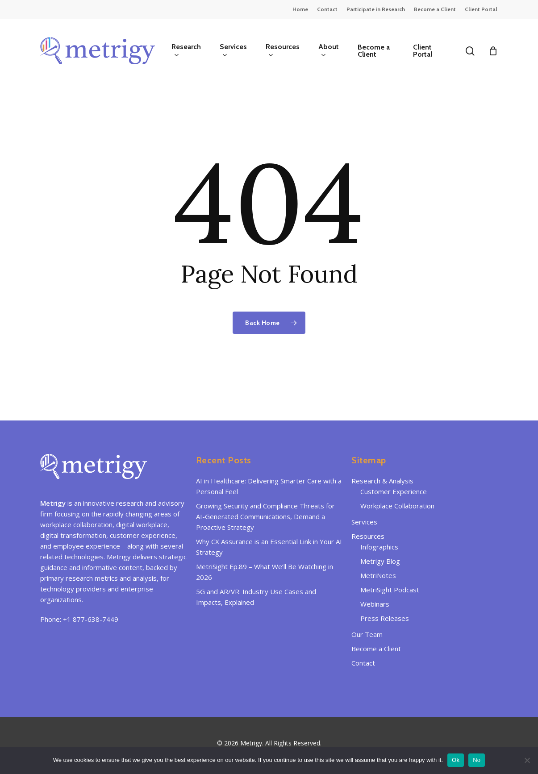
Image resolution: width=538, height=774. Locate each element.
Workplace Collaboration (397, 505)
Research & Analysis (382, 480)
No (476, 760)
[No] (526, 760)
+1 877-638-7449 (90, 619)
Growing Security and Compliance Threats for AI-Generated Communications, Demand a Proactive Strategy (265, 516)
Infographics (379, 546)
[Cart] (493, 51)
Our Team (367, 634)
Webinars (374, 603)
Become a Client (376, 648)
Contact (363, 662)
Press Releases (384, 618)
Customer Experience (393, 491)
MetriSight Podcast (389, 589)
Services (364, 521)
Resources (367, 536)
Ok (455, 760)
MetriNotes (378, 575)
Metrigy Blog (380, 561)
